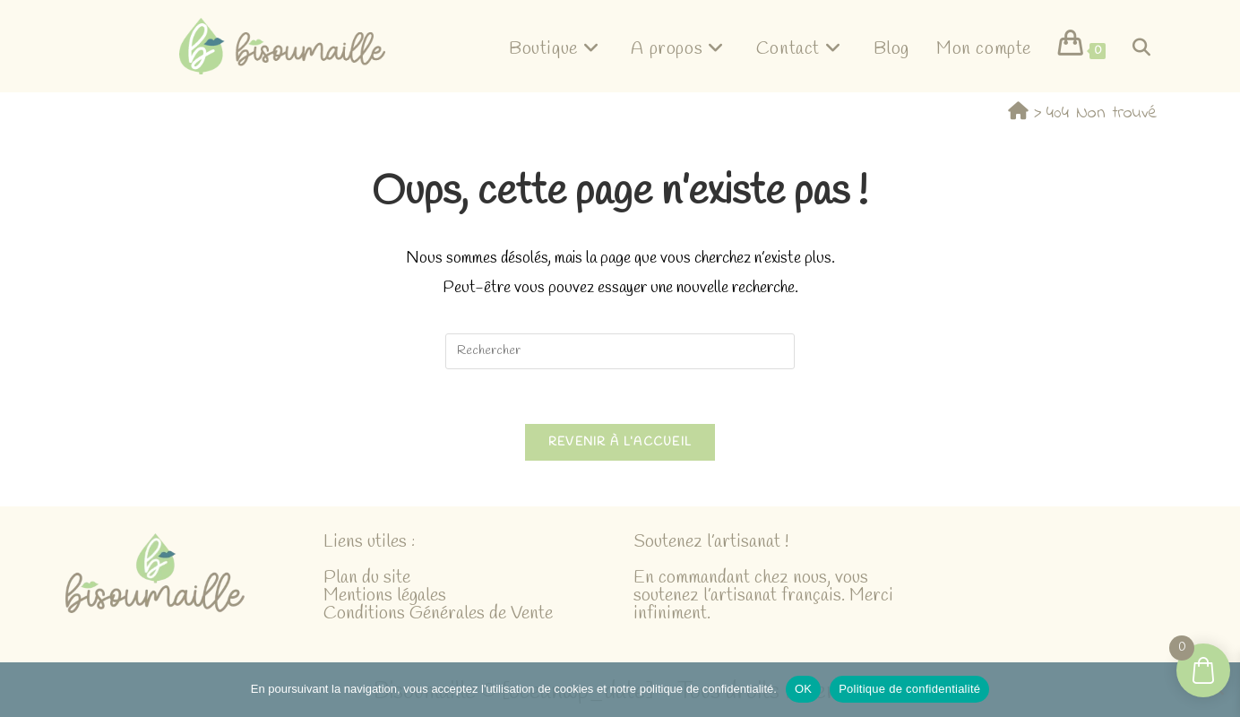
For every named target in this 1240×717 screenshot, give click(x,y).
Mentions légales (384, 595)
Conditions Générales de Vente (438, 613)
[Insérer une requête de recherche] (620, 351)
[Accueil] (1018, 112)
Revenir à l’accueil (620, 442)
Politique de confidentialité (909, 688)
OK (803, 688)
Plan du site (366, 578)
